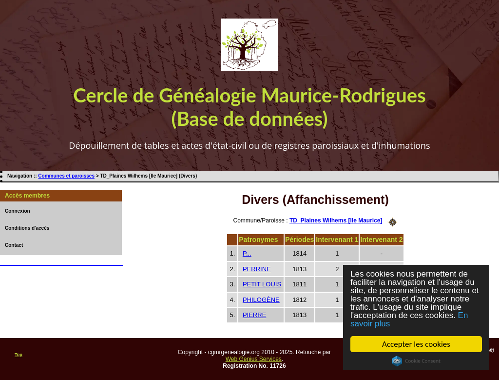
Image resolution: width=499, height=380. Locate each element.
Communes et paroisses (66, 176)
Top (18, 354)
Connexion (17, 211)
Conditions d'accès (27, 228)
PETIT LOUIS (262, 284)
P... (247, 253)
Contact (14, 245)
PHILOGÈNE (261, 299)
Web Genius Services (254, 359)
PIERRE (254, 315)
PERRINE (257, 269)
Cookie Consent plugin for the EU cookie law (416, 361)
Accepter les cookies (416, 344)
